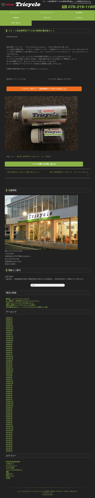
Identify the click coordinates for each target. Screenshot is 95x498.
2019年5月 (9, 391)
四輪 (7, 472)
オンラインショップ (47, 12)
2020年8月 (9, 375)
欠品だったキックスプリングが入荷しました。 (20, 303)
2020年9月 (9, 373)
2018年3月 (9, 420)
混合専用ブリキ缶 (28, 156)
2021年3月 (9, 365)
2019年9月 (9, 385)
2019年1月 (9, 399)
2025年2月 (9, 324)
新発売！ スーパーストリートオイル (17, 299)
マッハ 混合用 (16, 156)
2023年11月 (9, 338)
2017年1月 (9, 449)
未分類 (8, 478)
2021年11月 (9, 359)
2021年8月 (9, 361)
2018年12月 (9, 401)
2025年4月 (9, 322)
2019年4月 (9, 393)
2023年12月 (9, 336)
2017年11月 (9, 428)
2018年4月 (9, 418)
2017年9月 (9, 432)
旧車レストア (10, 476)
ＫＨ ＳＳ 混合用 (43, 156)
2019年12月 (9, 381)
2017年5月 (9, 440)
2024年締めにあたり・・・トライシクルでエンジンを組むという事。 (27, 307)
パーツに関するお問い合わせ (44, 164)
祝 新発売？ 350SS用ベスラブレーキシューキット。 (23, 301)
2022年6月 (9, 348)
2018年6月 (9, 414)
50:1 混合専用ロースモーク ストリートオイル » (69, 173)
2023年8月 (9, 344)
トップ (19, 491)
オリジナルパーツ (16, 12)
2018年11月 (9, 404)
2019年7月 (9, 387)
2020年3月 (9, 379)
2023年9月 (9, 342)
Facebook (79, 18)
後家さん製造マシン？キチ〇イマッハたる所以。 (21, 305)
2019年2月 (9, 397)
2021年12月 (9, 356)
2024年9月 (9, 332)
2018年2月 (9, 422)
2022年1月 (9, 354)
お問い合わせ (15, 23)
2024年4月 (9, 334)
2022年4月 (9, 352)
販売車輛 (79, 12)
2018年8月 (9, 410)
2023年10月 (9, 340)
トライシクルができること (14, 470)
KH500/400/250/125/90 (13, 461)
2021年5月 (9, 363)
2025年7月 (9, 318)
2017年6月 (9, 438)
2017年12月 (9, 426)
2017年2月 (9, 447)
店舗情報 (16, 18)
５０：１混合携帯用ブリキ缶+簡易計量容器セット (31, 31)
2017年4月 (9, 442)
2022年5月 (9, 350)
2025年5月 (9, 320)
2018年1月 (9, 424)
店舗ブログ (9, 474)
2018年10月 (9, 406)
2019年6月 (9, 389)
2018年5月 (9, 416)
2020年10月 (9, 371)
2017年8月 (9, 434)
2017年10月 (9, 430)
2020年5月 (9, 377)
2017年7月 (9, 436)
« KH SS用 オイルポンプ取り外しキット (23, 172)
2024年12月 (9, 326)
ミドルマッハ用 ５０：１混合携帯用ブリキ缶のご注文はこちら (44, 89)
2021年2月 (9, 367)
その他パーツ (10, 463)
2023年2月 (9, 346)
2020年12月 (9, 369)
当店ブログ (47, 18)
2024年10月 (9, 330)
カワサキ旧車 (10, 468)
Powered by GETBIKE (47, 494)
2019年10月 (9, 383)
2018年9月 (9, 408)
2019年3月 (9, 395)
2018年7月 (9, 412)
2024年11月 (9, 328)
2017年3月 (9, 444)
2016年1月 (9, 451)
